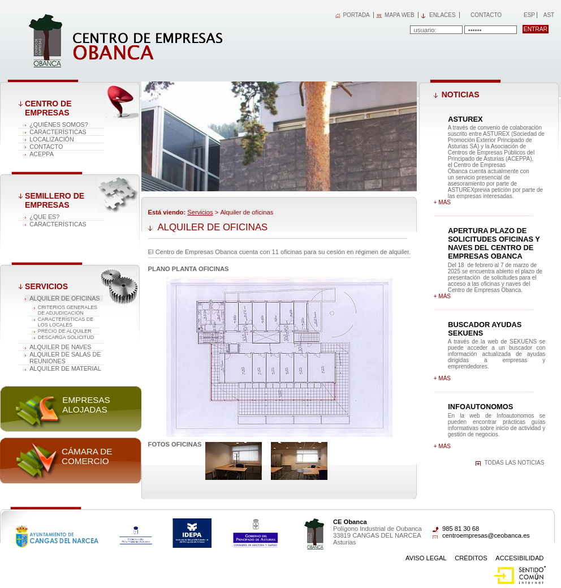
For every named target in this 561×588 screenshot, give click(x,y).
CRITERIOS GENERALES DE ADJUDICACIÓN (67, 310)
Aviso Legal (426, 558)
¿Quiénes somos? (58, 124)
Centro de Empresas (48, 108)
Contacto (486, 15)
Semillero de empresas (54, 200)
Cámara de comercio (87, 456)
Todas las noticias (514, 463)
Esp (528, 15)
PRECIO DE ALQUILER (65, 331)
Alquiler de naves (60, 347)
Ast (548, 15)
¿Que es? (44, 216)
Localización (51, 139)
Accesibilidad (519, 558)
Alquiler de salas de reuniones (65, 357)
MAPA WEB (400, 15)
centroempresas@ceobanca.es (486, 535)
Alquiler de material (65, 368)
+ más (442, 202)
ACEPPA (41, 154)
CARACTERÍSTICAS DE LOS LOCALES (65, 322)
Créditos (471, 558)
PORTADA (356, 15)
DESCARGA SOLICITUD (66, 337)
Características (58, 131)
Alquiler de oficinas (64, 298)
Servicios (46, 286)
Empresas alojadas (86, 404)
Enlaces (442, 15)
